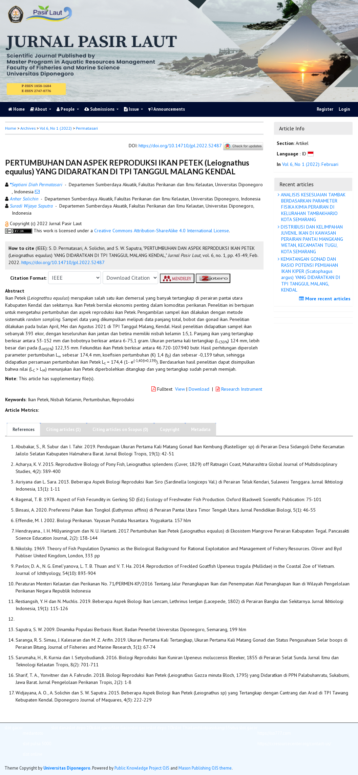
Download (199, 389)
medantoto (33, 733)
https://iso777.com (274, 733)
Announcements (166, 109)
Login (344, 109)
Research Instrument (239, 389)
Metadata (200, 429)
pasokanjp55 (218, 727)
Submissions (99, 109)
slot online (32, 754)
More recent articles (326, 299)
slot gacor (13, 727)
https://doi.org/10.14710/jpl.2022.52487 (180, 146)
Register (325, 109)
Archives (28, 128)
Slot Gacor (121, 727)
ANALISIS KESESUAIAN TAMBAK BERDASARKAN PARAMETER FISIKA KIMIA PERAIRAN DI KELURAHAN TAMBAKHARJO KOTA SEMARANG (312, 207)
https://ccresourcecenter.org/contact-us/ (294, 743)
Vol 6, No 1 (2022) (56, 128)
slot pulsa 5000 (37, 743)
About (39, 109)
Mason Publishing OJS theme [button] (205, 768)
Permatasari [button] (87, 128)
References (24, 429)
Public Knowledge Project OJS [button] (141, 768)
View (180, 389)
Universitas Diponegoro (66, 768)
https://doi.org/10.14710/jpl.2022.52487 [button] (63, 262)
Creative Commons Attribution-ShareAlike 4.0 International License (161, 231)
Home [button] (10, 128)
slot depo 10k (80, 727)
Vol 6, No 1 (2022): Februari (310, 164)
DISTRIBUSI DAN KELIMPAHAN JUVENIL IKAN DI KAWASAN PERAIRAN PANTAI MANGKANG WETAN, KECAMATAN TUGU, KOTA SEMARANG (311, 239)
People (66, 109)
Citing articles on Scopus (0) (120, 429)
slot (202, 727)
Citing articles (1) (63, 429)
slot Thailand (186, 727)
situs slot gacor (243, 727)
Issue (132, 109)
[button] (7, 223)
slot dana (59, 727)
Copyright (170, 429)
